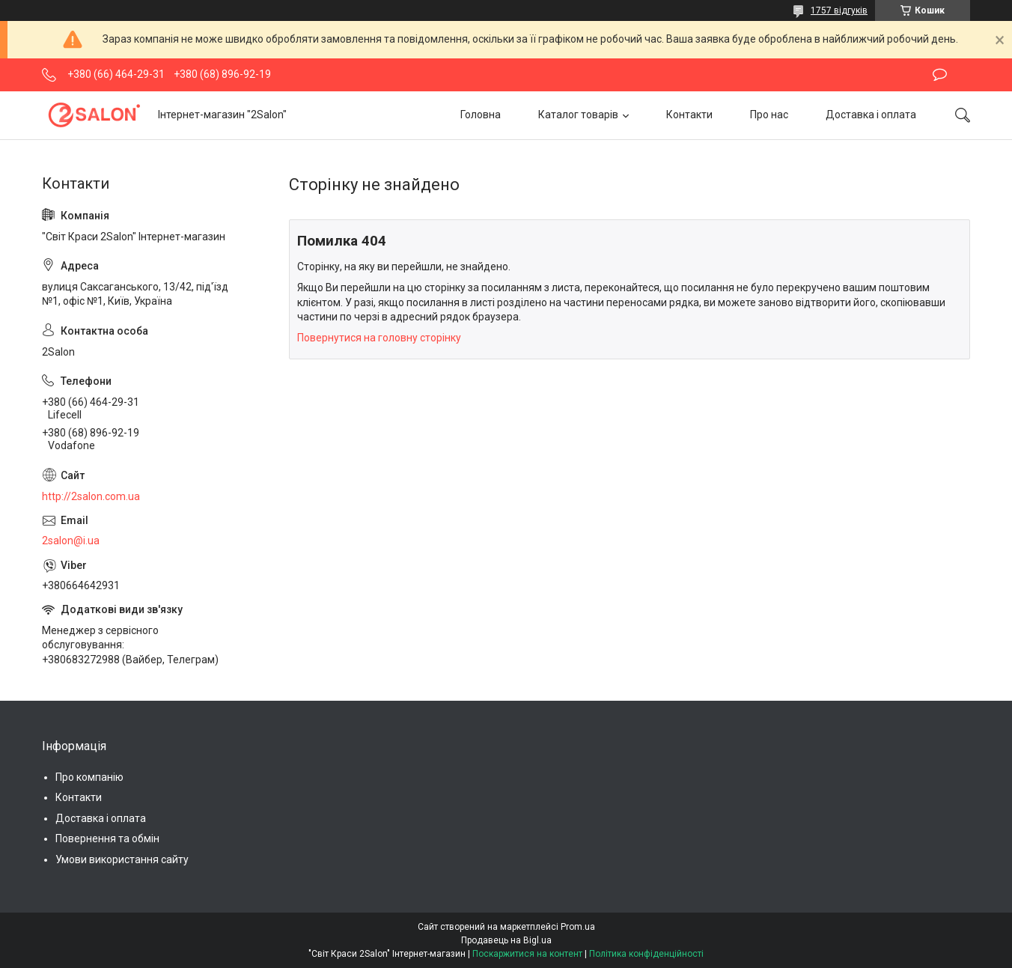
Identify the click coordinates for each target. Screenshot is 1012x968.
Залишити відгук (940, 74)
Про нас (769, 115)
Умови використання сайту (122, 859)
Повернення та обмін (107, 838)
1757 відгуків (839, 10)
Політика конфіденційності (646, 954)
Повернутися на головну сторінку (379, 338)
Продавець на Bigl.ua (506, 940)
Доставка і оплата (871, 115)
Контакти (689, 115)
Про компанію (89, 777)
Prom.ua (578, 927)
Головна (480, 115)
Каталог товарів (578, 115)
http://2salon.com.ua (91, 496)
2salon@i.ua (71, 541)
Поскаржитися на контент (527, 954)
